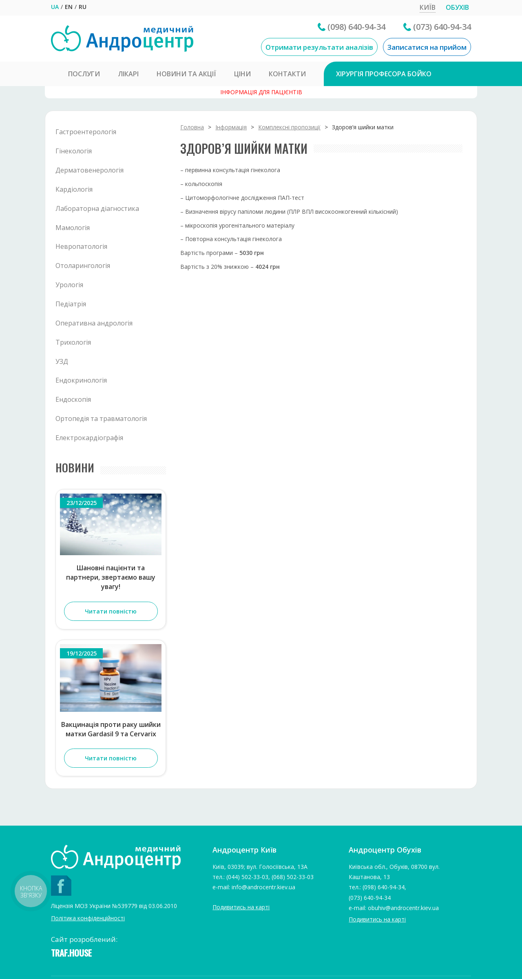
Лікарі (128, 73)
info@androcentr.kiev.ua (263, 887)
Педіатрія (70, 303)
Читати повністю (111, 611)
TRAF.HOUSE (71, 952)
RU (82, 7)
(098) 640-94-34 (356, 26)
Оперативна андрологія (94, 323)
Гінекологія (73, 150)
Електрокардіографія (89, 437)
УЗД (61, 361)
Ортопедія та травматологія (101, 418)
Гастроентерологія (85, 131)
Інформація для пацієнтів (261, 92)
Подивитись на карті (241, 907)
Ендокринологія (81, 380)
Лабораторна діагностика (97, 208)
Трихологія (73, 342)
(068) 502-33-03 (293, 877)
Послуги (84, 73)
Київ (428, 7)
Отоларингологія (82, 265)
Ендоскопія (73, 399)
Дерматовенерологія (89, 170)
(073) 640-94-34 (442, 26)
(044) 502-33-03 (247, 877)
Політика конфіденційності (88, 918)
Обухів (457, 7)
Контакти (287, 73)
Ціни (242, 73)
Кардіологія (74, 189)
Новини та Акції (186, 73)
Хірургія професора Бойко (383, 73)
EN (69, 7)
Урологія (69, 284)
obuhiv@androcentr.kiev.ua (403, 908)
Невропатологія (81, 246)
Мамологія (72, 227)
